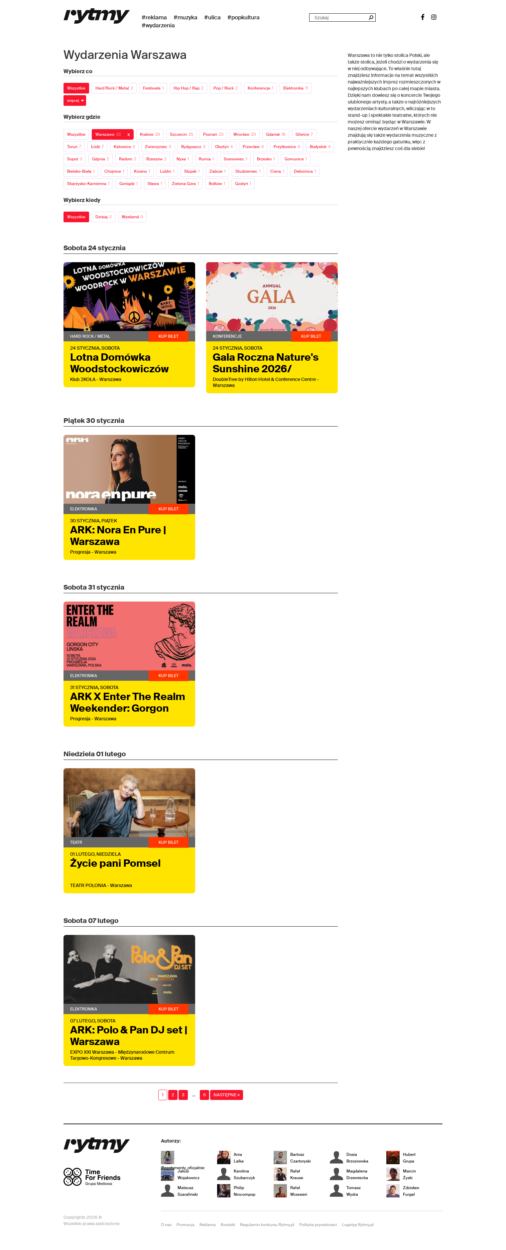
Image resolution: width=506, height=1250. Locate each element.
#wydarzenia (158, 25)
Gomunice (296, 159)
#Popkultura (243, 17)
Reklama (207, 1224)
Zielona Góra (185, 184)
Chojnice (114, 171)
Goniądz (128, 184)
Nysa (183, 159)
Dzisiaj (103, 217)
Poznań (213, 134)
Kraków (150, 134)
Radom (127, 159)
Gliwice (304, 134)
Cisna (277, 171)
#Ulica (212, 17)
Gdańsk (276, 134)
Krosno (142, 171)
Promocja (185, 1224)
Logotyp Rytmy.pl (358, 1224)
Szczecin (181, 134)
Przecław (253, 147)
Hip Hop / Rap (188, 88)
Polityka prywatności (318, 1224)
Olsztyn (224, 147)
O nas (166, 1224)
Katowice (124, 147)
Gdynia (100, 159)
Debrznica (305, 171)
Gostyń (243, 184)
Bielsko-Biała (80, 171)
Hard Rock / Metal (114, 88)
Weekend (132, 217)
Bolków (217, 184)
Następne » (226, 1095)
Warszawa (108, 134)
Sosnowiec (235, 159)
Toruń (74, 147)
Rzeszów (156, 159)
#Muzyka (185, 17)
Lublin (167, 171)
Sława (155, 184)
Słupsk (191, 171)
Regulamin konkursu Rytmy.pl (267, 1224)
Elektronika (295, 88)
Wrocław (244, 134)
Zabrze (217, 171)
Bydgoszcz (193, 147)
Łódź (97, 147)
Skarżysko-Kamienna (88, 184)
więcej (73, 100)
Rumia (206, 159)
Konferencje (260, 88)
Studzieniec (247, 171)
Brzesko (266, 159)
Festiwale (153, 88)
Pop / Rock (225, 88)
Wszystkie (76, 88)
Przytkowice (287, 147)
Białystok (320, 147)
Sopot (74, 159)
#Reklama (154, 17)
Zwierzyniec (158, 147)
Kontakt (228, 1224)
